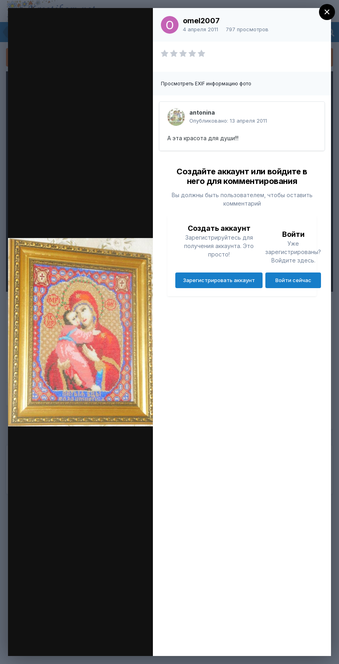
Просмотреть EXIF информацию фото (206, 84)
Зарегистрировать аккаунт (219, 280)
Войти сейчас (293, 280)
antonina (202, 112)
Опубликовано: (228, 120)
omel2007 (201, 20)
